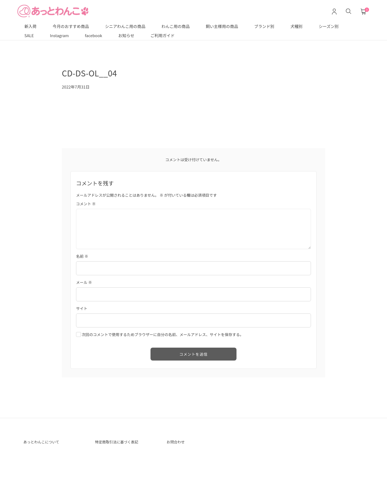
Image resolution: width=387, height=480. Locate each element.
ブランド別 (264, 26)
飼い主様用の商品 (222, 26)
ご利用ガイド (162, 35)
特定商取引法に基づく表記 (121, 442)
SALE (29, 35)
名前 (82, 256)
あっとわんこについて (44, 442)
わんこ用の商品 (176, 26)
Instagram (59, 35)
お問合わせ (177, 442)
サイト (81, 308)
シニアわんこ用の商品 (125, 26)
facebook (93, 35)
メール (84, 282)
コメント (86, 203)
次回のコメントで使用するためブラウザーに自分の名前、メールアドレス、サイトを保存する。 (162, 334)
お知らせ (126, 35)
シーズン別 (329, 26)
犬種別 (297, 26)
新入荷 (30, 26)
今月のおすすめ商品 (71, 26)
